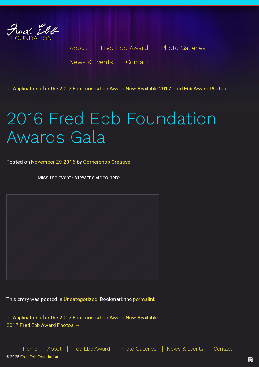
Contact (137, 62)
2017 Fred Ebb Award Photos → (196, 88)
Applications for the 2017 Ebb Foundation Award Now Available (82, 317)
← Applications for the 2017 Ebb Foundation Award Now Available (82, 88)
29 (59, 162)
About (78, 48)
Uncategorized (81, 299)
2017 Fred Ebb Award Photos (43, 325)
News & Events (91, 62)
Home (30, 349)
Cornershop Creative (106, 162)
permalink (144, 299)
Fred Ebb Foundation (39, 356)
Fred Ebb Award (124, 48)
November (43, 162)
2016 (69, 162)
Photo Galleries (183, 48)
